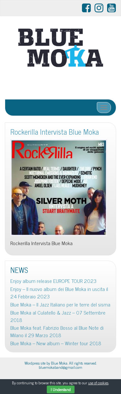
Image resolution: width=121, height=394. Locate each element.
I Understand (61, 389)
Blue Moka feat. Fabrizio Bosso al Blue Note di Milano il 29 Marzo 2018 (57, 331)
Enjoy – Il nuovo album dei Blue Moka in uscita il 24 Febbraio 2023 (59, 292)
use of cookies (98, 382)
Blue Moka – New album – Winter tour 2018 (55, 343)
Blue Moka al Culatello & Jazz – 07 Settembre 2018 (58, 316)
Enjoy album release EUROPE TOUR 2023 (53, 281)
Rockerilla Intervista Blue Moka (54, 132)
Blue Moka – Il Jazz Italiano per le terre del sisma (60, 304)
